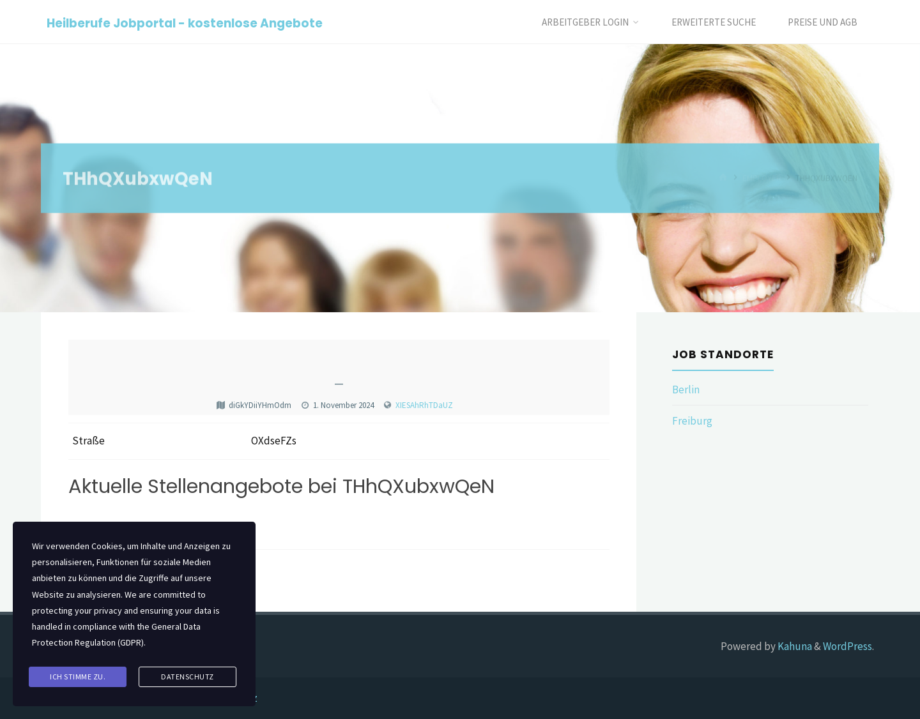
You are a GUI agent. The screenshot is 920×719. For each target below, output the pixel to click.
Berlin (686, 389)
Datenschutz (187, 676)
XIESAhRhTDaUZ (424, 405)
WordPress (847, 646)
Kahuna (794, 646)
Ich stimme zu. (77, 676)
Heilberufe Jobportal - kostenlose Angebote (185, 22)
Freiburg (692, 421)
